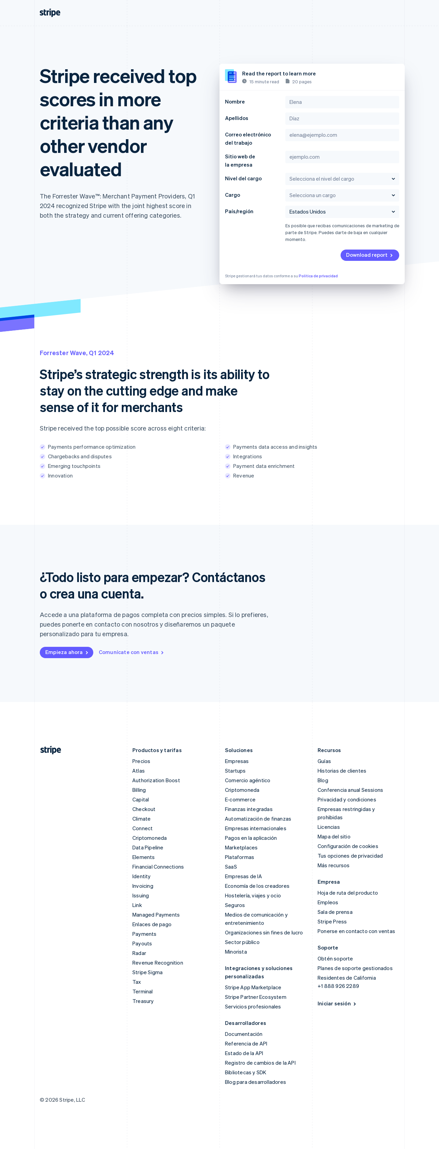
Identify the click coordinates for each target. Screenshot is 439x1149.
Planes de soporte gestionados (355, 968)
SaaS (231, 866)
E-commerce (240, 799)
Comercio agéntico (247, 780)
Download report (370, 254)
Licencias (329, 826)
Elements (143, 857)
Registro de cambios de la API (260, 1062)
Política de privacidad (318, 276)
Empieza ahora (67, 652)
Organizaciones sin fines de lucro (264, 932)
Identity (141, 876)
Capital (140, 799)
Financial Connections (158, 866)
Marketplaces (241, 847)
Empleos (328, 902)
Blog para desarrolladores (255, 1081)
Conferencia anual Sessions (350, 789)
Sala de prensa (335, 911)
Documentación (244, 1033)
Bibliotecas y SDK (245, 1072)
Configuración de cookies (348, 846)
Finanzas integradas (249, 809)
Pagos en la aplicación (251, 837)
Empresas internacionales (255, 828)
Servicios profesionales (253, 1006)
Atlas (138, 770)
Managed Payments (156, 914)
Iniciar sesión (337, 1003)
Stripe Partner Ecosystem (255, 996)
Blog (323, 780)
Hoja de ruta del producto (348, 892)
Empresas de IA (243, 876)
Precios (141, 761)
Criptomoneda (149, 837)
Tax (136, 981)
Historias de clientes (342, 770)
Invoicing (142, 885)
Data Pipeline (148, 847)
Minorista (236, 951)
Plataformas (239, 857)
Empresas (237, 761)
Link (137, 905)
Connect (142, 828)
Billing (139, 789)
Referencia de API (246, 1043)
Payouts (142, 943)
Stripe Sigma (147, 972)
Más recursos (333, 865)
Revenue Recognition (157, 962)
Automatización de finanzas (258, 818)
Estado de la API (244, 1053)
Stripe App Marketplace (253, 987)
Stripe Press (332, 921)
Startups (235, 770)
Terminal (142, 991)
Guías (324, 761)
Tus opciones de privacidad (350, 855)
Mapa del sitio (334, 836)
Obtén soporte (335, 958)
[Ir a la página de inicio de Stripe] (48, 750)
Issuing (140, 895)
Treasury (143, 1000)
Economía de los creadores (257, 885)
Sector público (242, 942)
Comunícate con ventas (132, 652)
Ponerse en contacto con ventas (356, 931)
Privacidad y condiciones (347, 799)
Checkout (144, 809)
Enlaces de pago (151, 924)
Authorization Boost (156, 780)
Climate (141, 818)
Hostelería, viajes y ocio (253, 895)
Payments (144, 933)
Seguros (235, 905)
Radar (139, 953)
